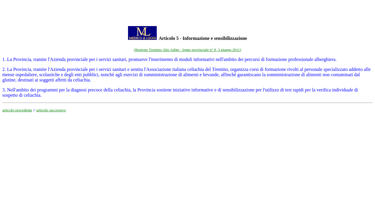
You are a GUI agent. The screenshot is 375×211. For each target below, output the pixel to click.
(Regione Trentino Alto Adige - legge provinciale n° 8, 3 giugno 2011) (187, 49)
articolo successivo (51, 110)
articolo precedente (17, 110)
